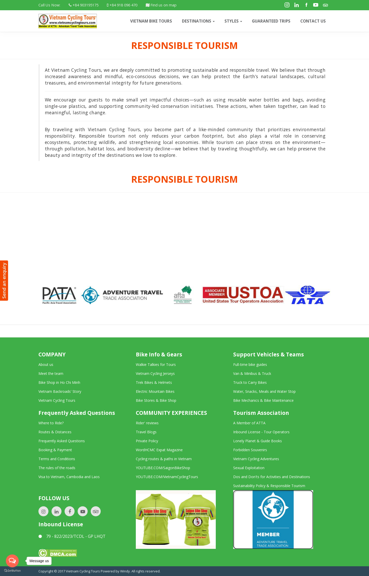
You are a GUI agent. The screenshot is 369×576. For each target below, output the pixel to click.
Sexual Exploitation (248, 467)
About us (45, 364)
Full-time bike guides (250, 364)
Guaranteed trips (271, 21)
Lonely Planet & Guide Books (257, 440)
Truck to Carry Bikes (250, 382)
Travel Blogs (146, 431)
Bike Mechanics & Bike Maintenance (263, 400)
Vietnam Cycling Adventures (256, 458)
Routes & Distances (54, 431)
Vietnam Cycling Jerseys (155, 373)
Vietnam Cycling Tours (56, 400)
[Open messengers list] (12, 560)
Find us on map (161, 5)
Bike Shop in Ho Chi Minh (59, 382)
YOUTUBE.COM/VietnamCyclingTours (167, 476)
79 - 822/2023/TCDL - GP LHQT (72, 536)
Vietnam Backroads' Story (59, 391)
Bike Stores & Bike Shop (156, 400)
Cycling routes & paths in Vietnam (164, 458)
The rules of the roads (56, 467)
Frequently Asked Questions (61, 440)
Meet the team (50, 373)
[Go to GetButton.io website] (12, 570)
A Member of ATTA (249, 422)
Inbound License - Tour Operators (261, 431)
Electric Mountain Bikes (155, 391)
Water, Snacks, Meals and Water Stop (264, 391)
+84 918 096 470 (122, 5)
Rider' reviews (147, 422)
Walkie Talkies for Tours (156, 364)
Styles (233, 21)
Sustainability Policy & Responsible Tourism (269, 485)
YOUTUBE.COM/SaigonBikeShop (163, 467)
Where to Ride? (51, 422)
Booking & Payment (55, 449)
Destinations (198, 21)
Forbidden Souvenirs (250, 449)
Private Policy (147, 440)
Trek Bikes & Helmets (154, 382)
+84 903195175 (83, 5)
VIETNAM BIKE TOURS (151, 21)
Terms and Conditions (56, 458)
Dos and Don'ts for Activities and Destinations (271, 476)
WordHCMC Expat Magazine (159, 449)
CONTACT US (313, 21)
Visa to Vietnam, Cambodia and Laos (69, 476)
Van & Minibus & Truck (252, 373)
